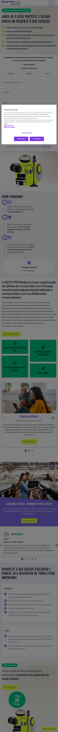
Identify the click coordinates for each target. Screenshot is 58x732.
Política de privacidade (9, 127)
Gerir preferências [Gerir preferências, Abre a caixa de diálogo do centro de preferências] (27, 133)
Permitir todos (37, 139)
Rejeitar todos (21, 139)
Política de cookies (8, 125)
